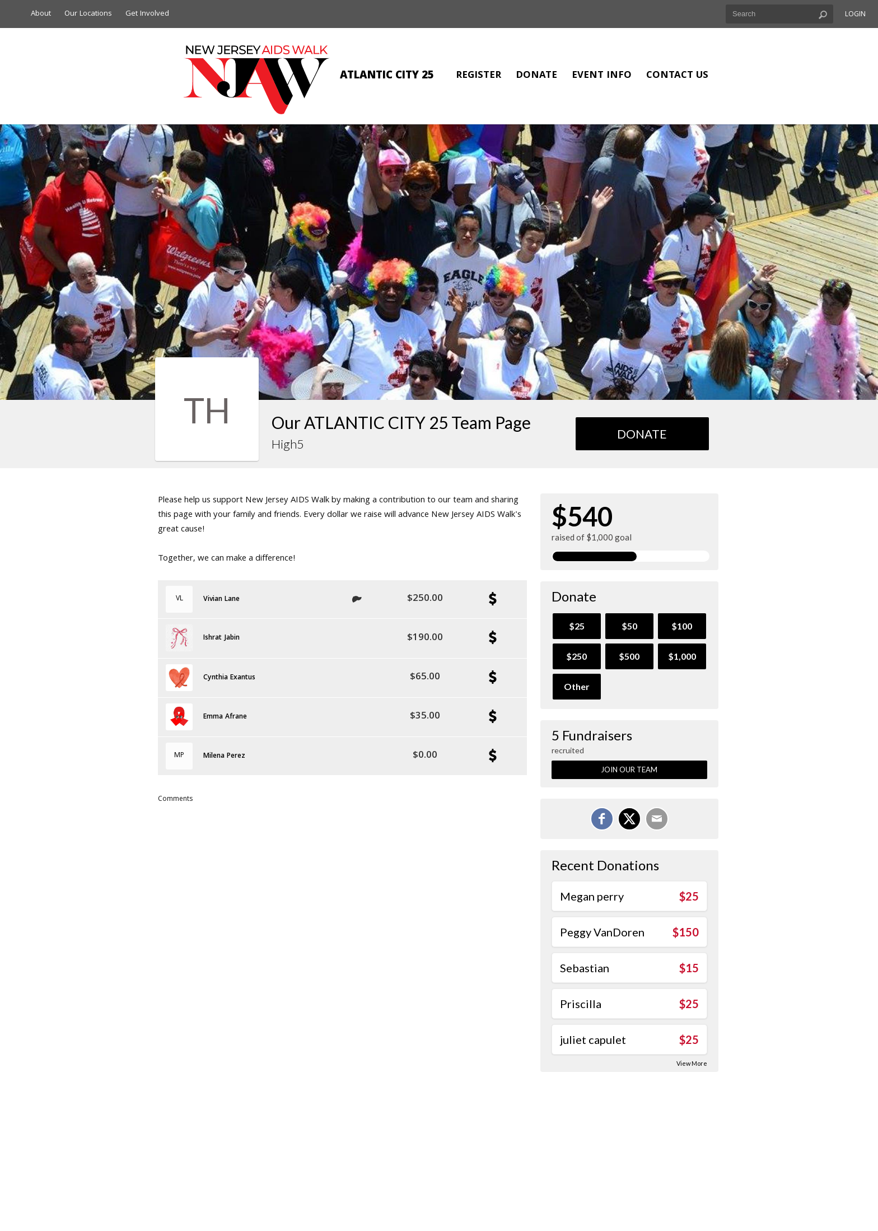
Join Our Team (629, 769)
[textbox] (779, 14)
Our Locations (88, 14)
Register (478, 76)
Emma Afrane (225, 717)
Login (855, 15)
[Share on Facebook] (602, 819)
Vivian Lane (221, 599)
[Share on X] (629, 819)
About (41, 14)
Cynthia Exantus (229, 678)
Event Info (602, 76)
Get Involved (147, 14)
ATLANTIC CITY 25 (387, 76)
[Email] (657, 819)
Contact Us (677, 76)
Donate (536, 76)
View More (691, 1063)
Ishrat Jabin (221, 638)
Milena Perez (224, 756)
